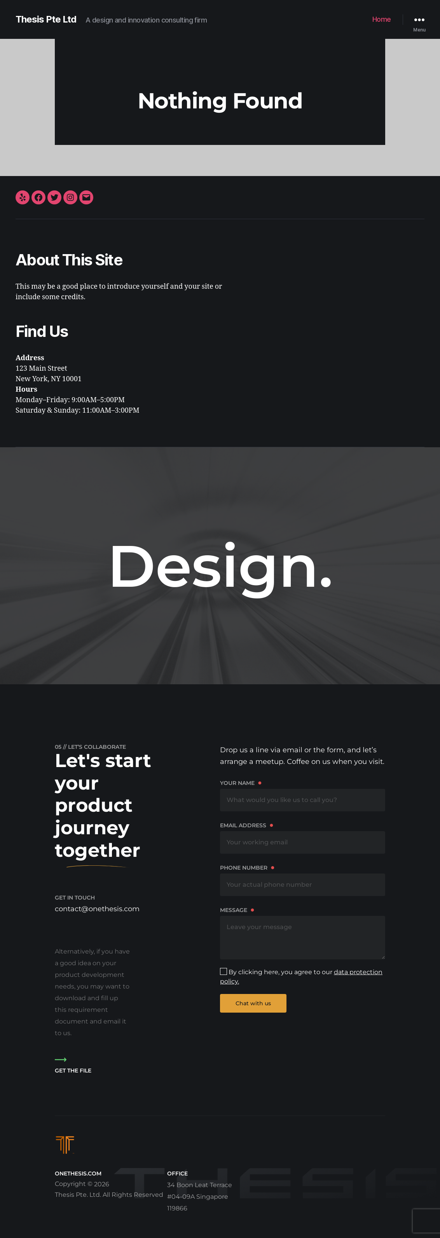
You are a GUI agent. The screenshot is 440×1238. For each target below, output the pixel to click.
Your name (302, 794)
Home (381, 19)
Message (302, 932)
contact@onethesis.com (97, 909)
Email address (302, 837)
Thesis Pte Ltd (46, 19)
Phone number (302, 879)
